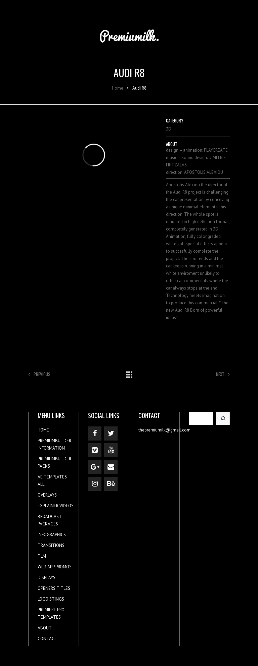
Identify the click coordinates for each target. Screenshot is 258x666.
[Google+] (94, 467)
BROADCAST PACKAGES (49, 520)
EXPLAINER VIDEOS (56, 506)
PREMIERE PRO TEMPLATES (51, 613)
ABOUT (45, 628)
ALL (41, 484)
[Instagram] (94, 484)
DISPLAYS (46, 577)
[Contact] (111, 467)
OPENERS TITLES (54, 588)
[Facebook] (94, 433)
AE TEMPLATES (52, 477)
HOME (43, 430)
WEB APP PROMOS (55, 567)
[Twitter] (111, 433)
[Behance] (111, 484)
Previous (39, 374)
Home (117, 88)
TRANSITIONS (51, 545)
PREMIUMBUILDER (54, 441)
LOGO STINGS (51, 599)
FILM (42, 556)
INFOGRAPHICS (52, 534)
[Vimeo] (94, 450)
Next (223, 374)
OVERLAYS (47, 495)
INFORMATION (51, 448)
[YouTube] (111, 450)
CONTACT (47, 639)
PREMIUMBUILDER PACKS (54, 462)
